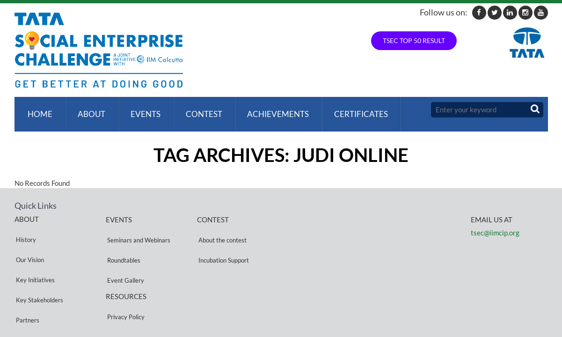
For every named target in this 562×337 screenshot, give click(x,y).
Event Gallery (124, 249)
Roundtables (122, 238)
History (25, 226)
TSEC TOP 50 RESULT (414, 40)
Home (38, 110)
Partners (26, 271)
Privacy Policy (124, 276)
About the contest (221, 226)
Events (140, 110)
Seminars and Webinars (137, 226)
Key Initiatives (34, 248)
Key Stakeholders (38, 260)
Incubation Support (222, 238)
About (88, 110)
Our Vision (29, 237)
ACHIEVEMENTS (269, 110)
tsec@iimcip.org (495, 224)
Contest (197, 110)
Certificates (351, 110)
